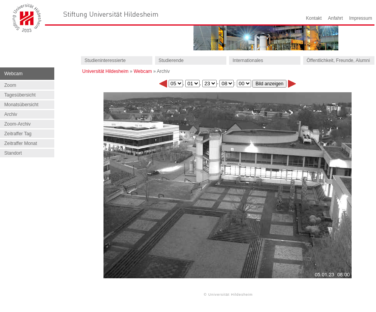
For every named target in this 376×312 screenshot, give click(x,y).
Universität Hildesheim (105, 71)
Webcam (143, 71)
